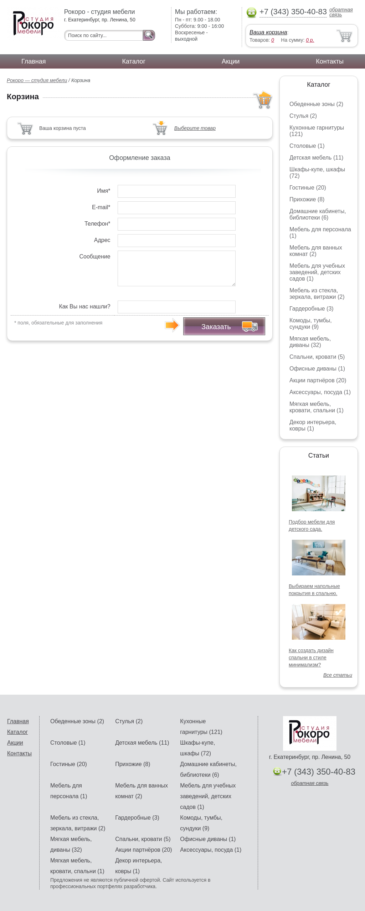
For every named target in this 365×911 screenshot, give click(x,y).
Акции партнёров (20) (317, 380)
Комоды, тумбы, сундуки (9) (310, 323)
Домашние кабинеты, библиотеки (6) (317, 214)
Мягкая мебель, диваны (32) (310, 342)
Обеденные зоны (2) (316, 104)
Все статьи (337, 675)
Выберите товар (195, 128)
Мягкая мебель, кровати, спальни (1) (316, 407)
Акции (231, 61)
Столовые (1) (307, 146)
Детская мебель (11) (316, 158)
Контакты (330, 61)
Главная (33, 61)
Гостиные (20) (307, 188)
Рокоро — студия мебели (37, 80)
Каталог (133, 61)
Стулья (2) (303, 116)
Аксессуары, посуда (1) (320, 392)
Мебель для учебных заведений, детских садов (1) (317, 272)
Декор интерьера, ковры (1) (312, 425)
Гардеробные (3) (311, 309)
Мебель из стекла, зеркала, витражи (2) (317, 293)
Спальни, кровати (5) (317, 357)
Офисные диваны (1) (317, 369)
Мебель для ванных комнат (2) (315, 251)
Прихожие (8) (306, 199)
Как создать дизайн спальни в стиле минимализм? (311, 658)
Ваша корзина (268, 32)
